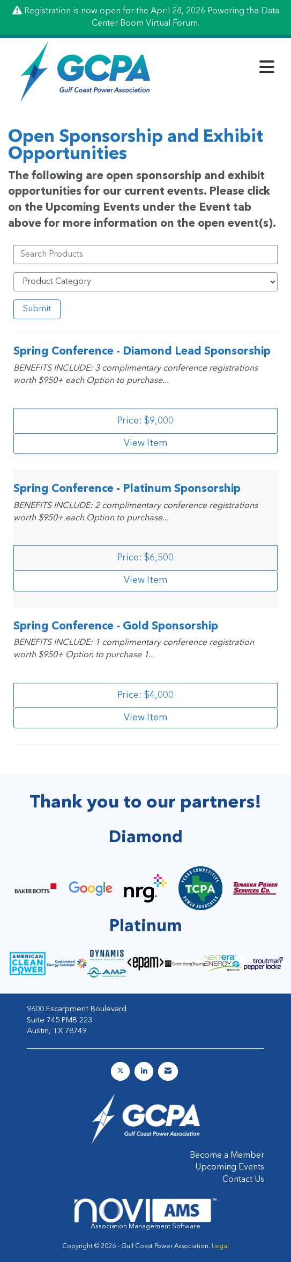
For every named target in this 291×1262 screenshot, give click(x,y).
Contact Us (243, 1179)
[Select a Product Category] (145, 281)
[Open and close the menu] (221, 69)
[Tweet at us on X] (120, 1071)
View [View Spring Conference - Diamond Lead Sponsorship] (146, 443)
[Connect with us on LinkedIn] (144, 1071)
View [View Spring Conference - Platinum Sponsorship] (146, 580)
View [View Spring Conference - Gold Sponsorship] (146, 717)
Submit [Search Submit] (37, 309)
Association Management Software (145, 1214)
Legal (220, 1246)
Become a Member (227, 1155)
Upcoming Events (229, 1167)
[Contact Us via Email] (168, 1071)
